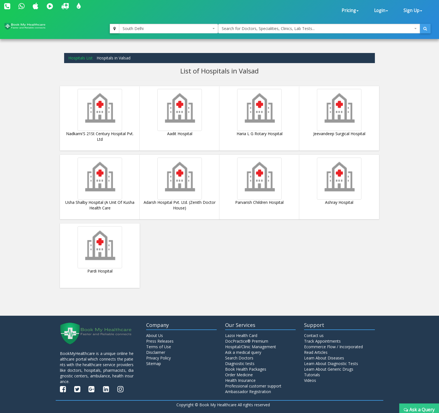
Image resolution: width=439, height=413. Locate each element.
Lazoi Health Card (241, 335)
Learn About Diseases (324, 358)
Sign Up (412, 10)
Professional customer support (253, 386)
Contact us (314, 335)
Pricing (350, 10)
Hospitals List (80, 58)
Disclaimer (155, 352)
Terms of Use (158, 346)
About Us (154, 335)
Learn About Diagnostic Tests (331, 363)
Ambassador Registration (248, 391)
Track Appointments (322, 341)
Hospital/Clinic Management (250, 346)
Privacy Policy (158, 358)
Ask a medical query (243, 352)
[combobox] (168, 28)
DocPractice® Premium (246, 341)
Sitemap (153, 363)
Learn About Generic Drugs (328, 369)
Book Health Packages (245, 369)
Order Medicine (239, 374)
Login (381, 10)
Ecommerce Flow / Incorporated (333, 346)
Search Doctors (239, 358)
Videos (310, 380)
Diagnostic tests (239, 363)
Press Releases (160, 341)
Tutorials (312, 374)
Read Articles (316, 352)
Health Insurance (240, 380)
